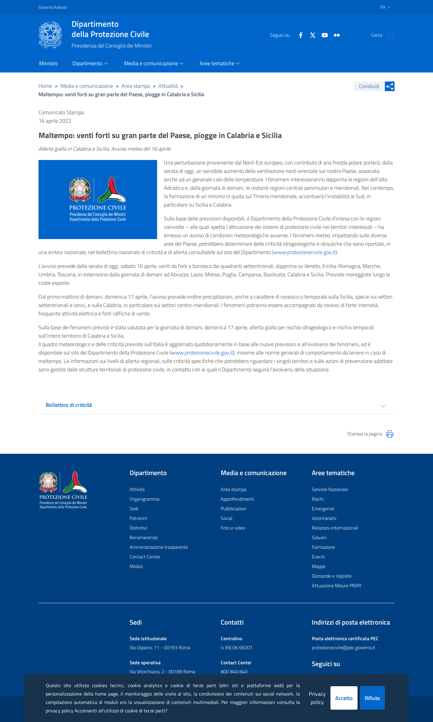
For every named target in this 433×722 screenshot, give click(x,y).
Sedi (134, 508)
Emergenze (323, 508)
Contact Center (145, 556)
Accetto (344, 698)
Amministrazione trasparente (159, 547)
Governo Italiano (52, 7)
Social (226, 518)
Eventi (318, 556)
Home (45, 86)
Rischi (318, 498)
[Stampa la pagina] (390, 434)
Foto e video (233, 527)
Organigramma (144, 498)
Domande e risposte (332, 575)
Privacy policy (317, 698)
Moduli (136, 566)
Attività (137, 489)
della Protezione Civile (112, 29)
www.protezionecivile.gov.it (305, 252)
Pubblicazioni (233, 508)
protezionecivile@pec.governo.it (343, 647)
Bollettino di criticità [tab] (69, 405)
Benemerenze (144, 537)
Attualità (168, 86)
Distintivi (138, 527)
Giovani (319, 537)
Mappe (318, 566)
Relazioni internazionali (335, 527)
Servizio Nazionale (330, 489)
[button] (387, 35)
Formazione (323, 547)
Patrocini (138, 518)
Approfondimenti (237, 498)
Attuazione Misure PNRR (336, 585)
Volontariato (324, 518)
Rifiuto (372, 698)
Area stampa (135, 86)
